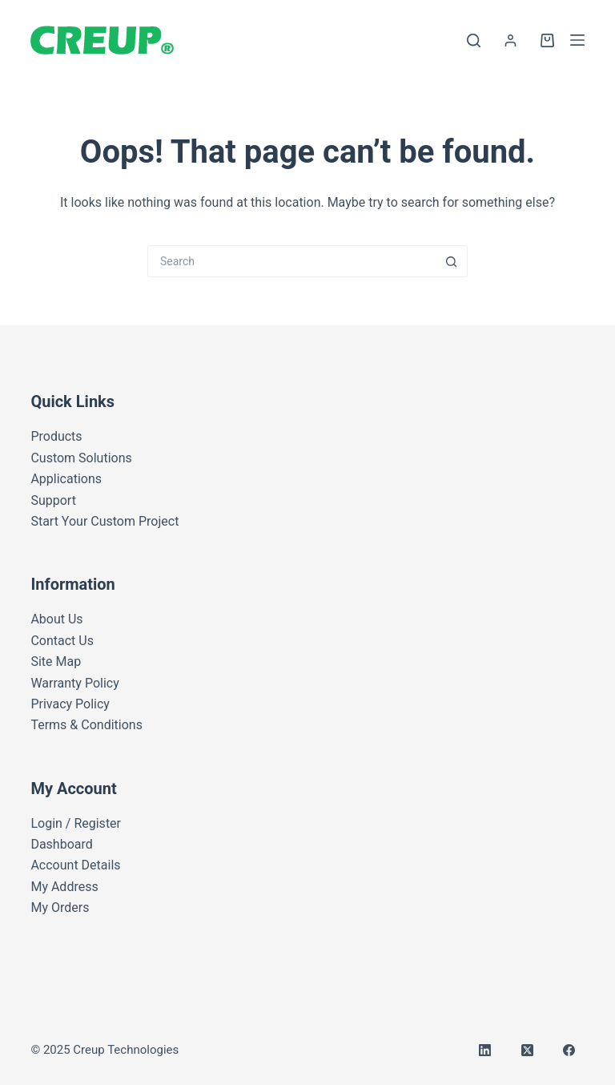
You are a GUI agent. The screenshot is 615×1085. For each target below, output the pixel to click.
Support (52, 500)
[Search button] (452, 261)
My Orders (59, 907)
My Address (64, 886)
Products (56, 436)
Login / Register (75, 823)
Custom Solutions (80, 458)
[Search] (473, 40)
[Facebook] (569, 1050)
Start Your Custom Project (104, 521)
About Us (56, 619)
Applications (66, 478)
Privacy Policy (70, 704)
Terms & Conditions (86, 724)
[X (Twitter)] (527, 1050)
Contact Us (62, 640)
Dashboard (61, 844)
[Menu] (577, 40)
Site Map (55, 661)
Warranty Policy (74, 683)
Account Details (75, 865)
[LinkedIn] (485, 1050)
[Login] (510, 40)
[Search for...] (291, 261)
